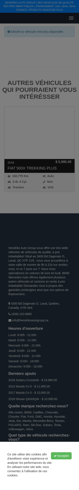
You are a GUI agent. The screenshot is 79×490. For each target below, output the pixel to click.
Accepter (61, 455)
